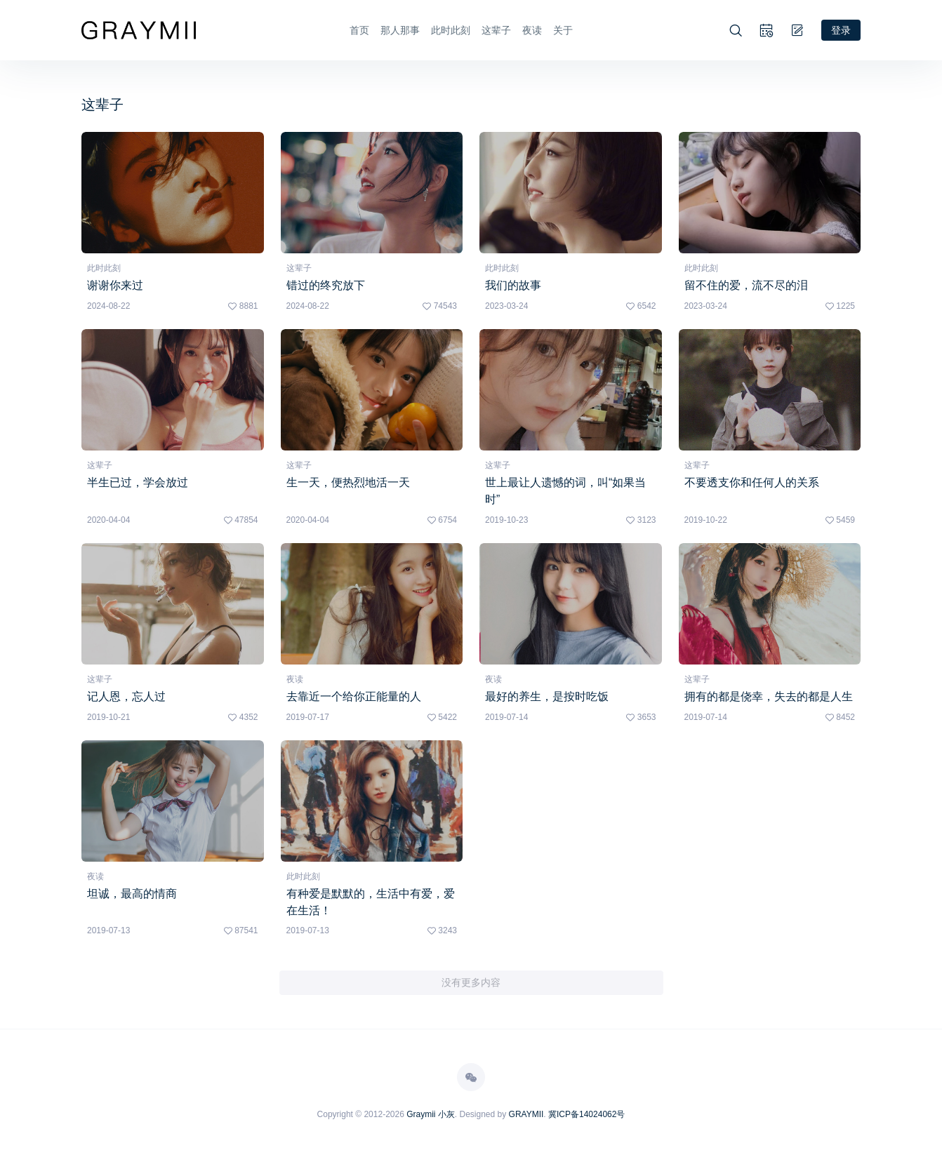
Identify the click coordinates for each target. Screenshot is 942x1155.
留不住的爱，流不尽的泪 (746, 285)
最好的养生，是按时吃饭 (547, 696)
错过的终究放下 (325, 285)
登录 (841, 29)
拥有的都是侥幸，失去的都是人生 (768, 696)
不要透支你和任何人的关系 (751, 482)
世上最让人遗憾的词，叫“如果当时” (565, 490)
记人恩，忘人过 (126, 696)
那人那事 (400, 30)
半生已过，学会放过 (137, 482)
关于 (563, 30)
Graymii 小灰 (430, 1115)
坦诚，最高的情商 (132, 894)
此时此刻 (450, 30)
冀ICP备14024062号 (586, 1115)
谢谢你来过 (115, 285)
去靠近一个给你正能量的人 (353, 696)
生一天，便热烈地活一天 (348, 482)
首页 (359, 30)
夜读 (532, 30)
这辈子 (496, 30)
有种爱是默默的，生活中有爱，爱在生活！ (370, 902)
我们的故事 (513, 285)
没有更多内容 (471, 983)
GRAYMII (526, 1115)
